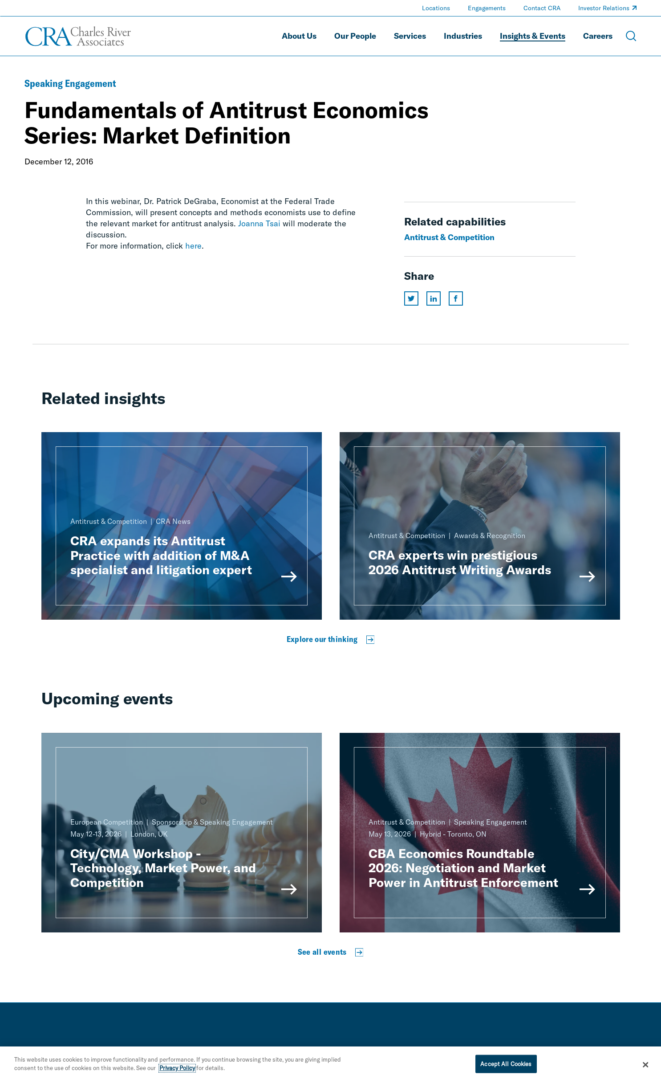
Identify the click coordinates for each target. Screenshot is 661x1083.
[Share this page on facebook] (456, 298)
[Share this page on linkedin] (433, 298)
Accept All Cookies (505, 1066)
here (193, 246)
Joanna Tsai (259, 223)
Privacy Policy (177, 1070)
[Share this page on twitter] (411, 298)
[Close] (646, 1067)
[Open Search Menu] (631, 36)
